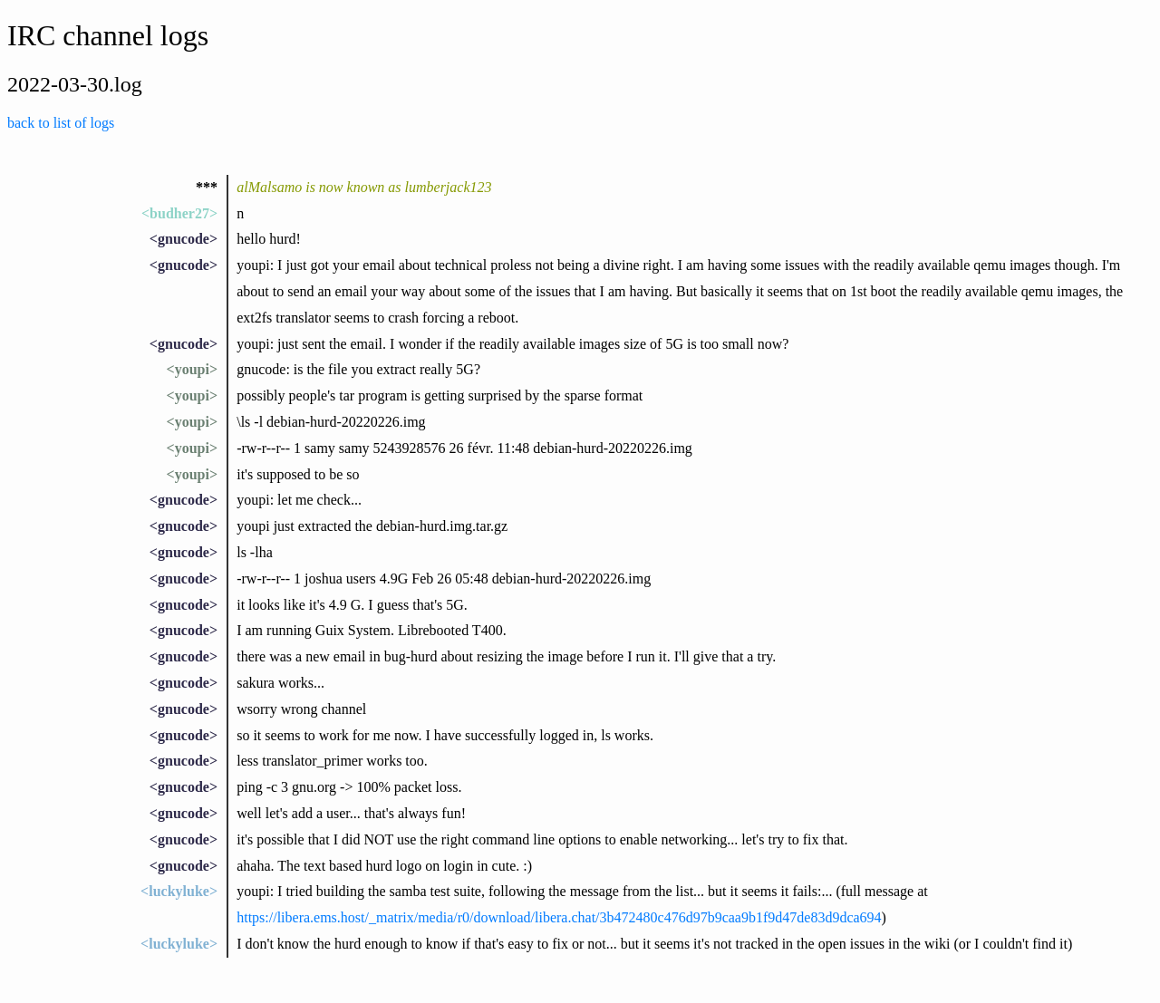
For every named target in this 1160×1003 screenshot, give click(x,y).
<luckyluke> (179, 891)
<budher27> (179, 213)
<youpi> (192, 369)
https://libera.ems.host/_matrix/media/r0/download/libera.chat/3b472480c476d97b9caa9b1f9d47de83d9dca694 (559, 917)
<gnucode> (184, 238)
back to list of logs (60, 122)
